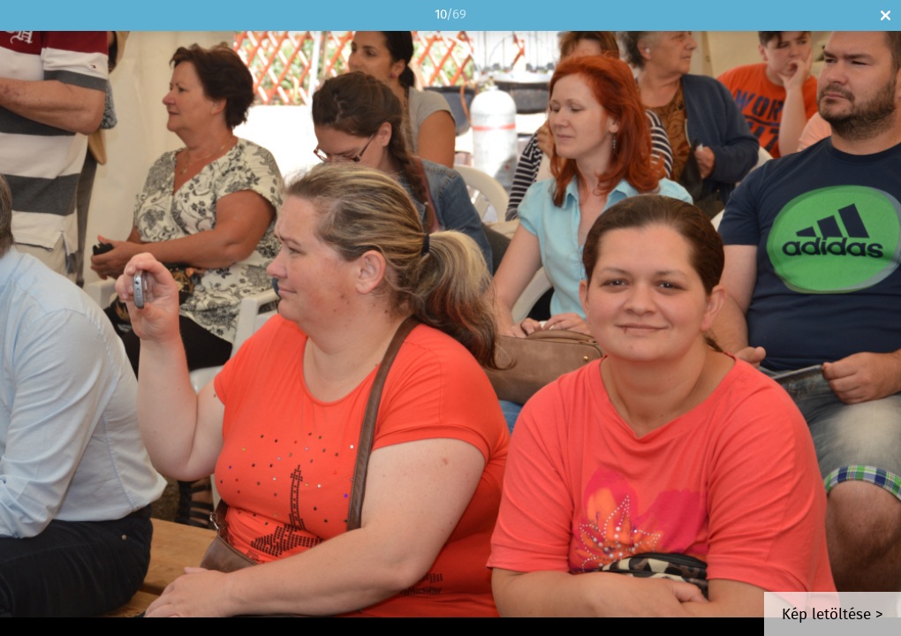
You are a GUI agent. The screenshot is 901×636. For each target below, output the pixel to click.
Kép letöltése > (832, 615)
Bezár (885, 15)
